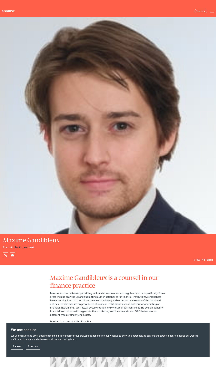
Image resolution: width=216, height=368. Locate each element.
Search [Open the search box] (201, 11)
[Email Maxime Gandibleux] (12, 255)
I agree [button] (17, 346)
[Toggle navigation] (212, 11)
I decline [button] (33, 346)
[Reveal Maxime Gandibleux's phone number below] (5, 255)
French (208, 259)
